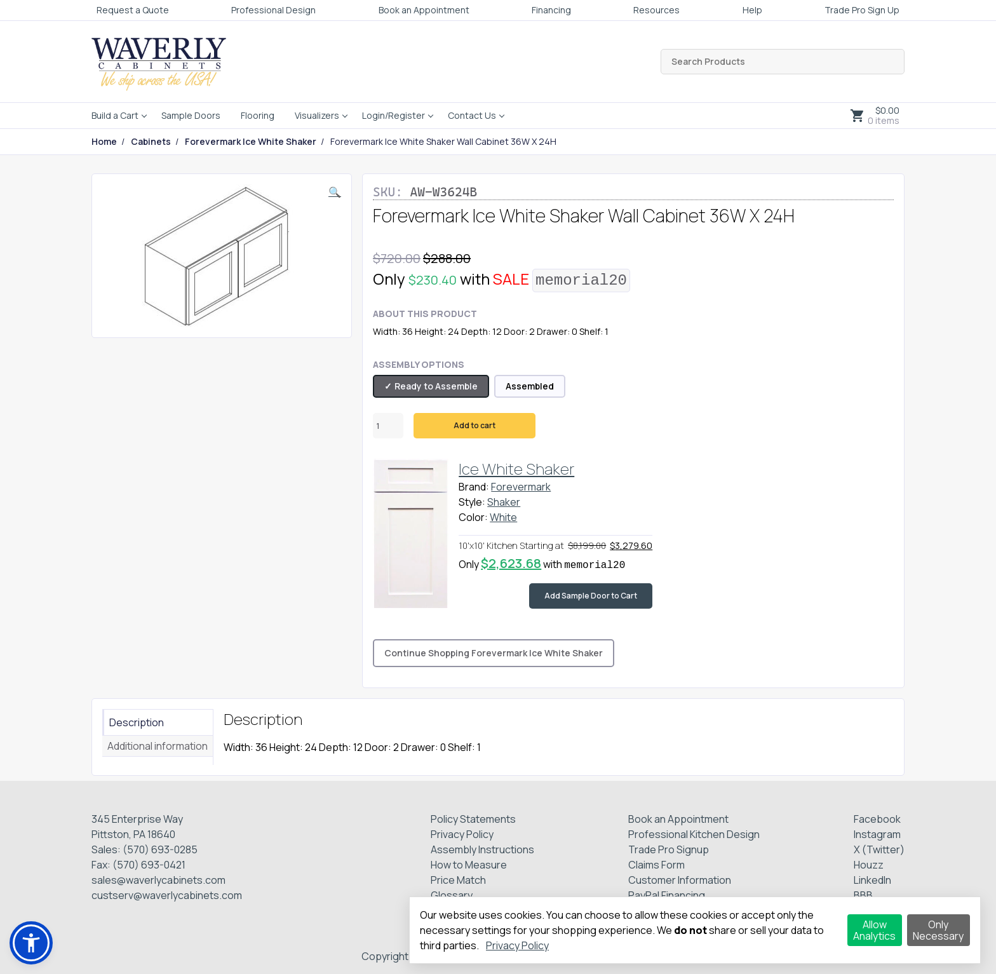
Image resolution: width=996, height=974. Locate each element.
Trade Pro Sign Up (861, 10)
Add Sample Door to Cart (590, 595)
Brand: (474, 487)
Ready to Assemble (436, 386)
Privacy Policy (462, 834)
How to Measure (469, 865)
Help (752, 10)
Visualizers (317, 115)
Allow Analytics (874, 930)
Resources (656, 10)
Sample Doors (190, 115)
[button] (334, 192)
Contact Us (472, 115)
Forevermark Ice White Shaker (250, 141)
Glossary (452, 895)
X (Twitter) (879, 849)
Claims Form (656, 865)
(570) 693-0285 (160, 849)
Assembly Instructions (482, 849)
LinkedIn (872, 880)
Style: (472, 502)
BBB (863, 895)
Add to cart (474, 425)
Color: (473, 517)
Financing (551, 10)
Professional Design (273, 10)
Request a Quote (133, 10)
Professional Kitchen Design (694, 834)
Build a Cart (114, 115)
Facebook (877, 819)
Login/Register (393, 115)
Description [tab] (136, 722)
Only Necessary (938, 930)
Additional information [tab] (157, 746)
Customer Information (679, 880)
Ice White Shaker (516, 468)
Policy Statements (473, 819)
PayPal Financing (666, 895)
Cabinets (151, 141)
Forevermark (521, 487)
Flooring (257, 115)
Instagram (877, 834)
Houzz (869, 865)
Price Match (458, 880)
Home (104, 141)
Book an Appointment (424, 10)
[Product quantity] (388, 425)
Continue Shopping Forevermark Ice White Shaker (493, 653)
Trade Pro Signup (668, 849)
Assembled (530, 386)
